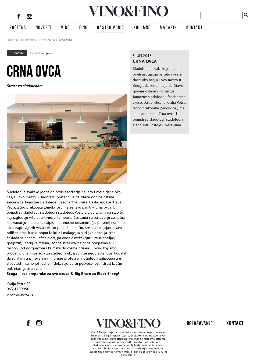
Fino (83, 27)
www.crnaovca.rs (20, 294)
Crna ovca (65, 40)
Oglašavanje (200, 323)
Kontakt (194, 27)
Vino (65, 27)
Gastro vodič (110, 27)
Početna (18, 27)
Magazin (168, 27)
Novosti (44, 27)
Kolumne (142, 27)
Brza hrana (48, 40)
